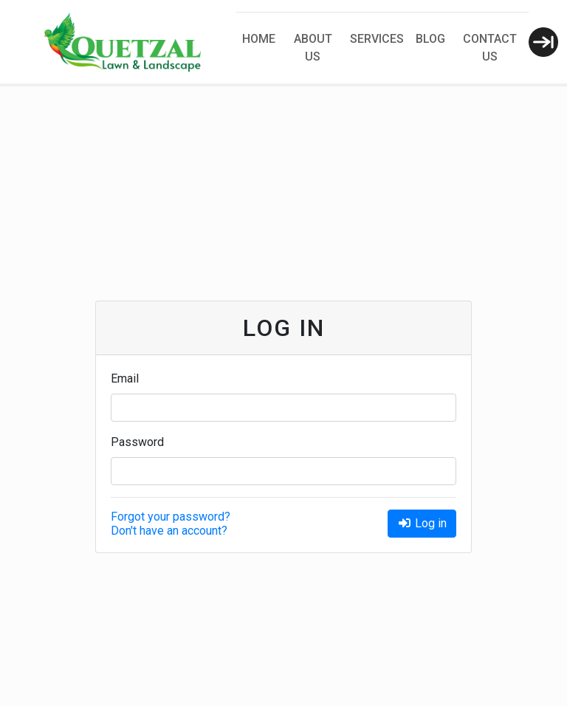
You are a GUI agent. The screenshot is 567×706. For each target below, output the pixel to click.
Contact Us (490, 48)
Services (377, 39)
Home (258, 39)
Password (137, 442)
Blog (430, 39)
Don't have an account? (169, 531)
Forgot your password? (170, 517)
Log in (422, 523)
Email (125, 378)
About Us (313, 48)
